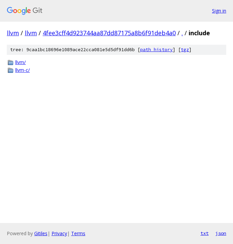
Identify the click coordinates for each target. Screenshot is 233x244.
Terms (78, 233)
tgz (185, 50)
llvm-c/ (22, 70)
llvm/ (20, 62)
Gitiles (40, 233)
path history (156, 50)
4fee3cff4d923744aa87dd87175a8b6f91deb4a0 (109, 33)
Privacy (59, 233)
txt (204, 233)
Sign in (219, 10)
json (220, 233)
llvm (13, 33)
